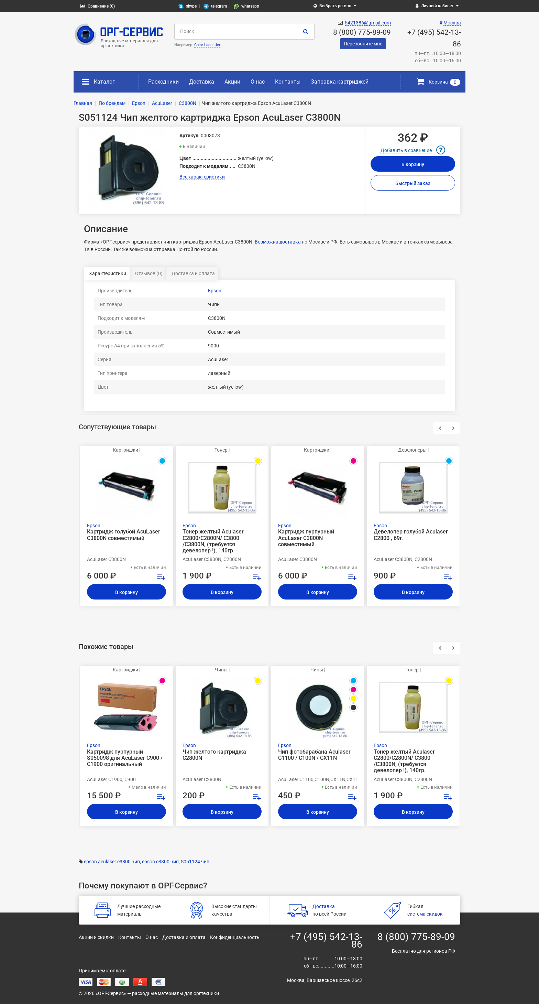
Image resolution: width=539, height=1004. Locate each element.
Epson (214, 290)
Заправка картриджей (339, 81)
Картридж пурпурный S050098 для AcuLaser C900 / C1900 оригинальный (125, 758)
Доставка (201, 81)
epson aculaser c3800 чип (112, 861)
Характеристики (107, 273)
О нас (258, 81)
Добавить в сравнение (406, 150)
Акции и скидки (96, 937)
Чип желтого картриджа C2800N (214, 755)
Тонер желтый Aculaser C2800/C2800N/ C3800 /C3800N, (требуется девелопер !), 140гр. (213, 541)
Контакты (287, 81)
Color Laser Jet (207, 45)
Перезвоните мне (363, 43)
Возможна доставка (278, 242)
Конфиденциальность (235, 937)
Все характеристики (202, 177)
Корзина (438, 82)
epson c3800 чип (160, 861)
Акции (232, 81)
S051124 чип (195, 861)
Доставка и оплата (193, 273)
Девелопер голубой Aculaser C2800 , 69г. (411, 535)
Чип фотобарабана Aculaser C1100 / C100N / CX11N (314, 755)
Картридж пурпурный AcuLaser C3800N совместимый (306, 538)
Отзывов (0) (149, 273)
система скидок (425, 914)
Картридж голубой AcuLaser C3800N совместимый (123, 535)
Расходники (163, 81)
